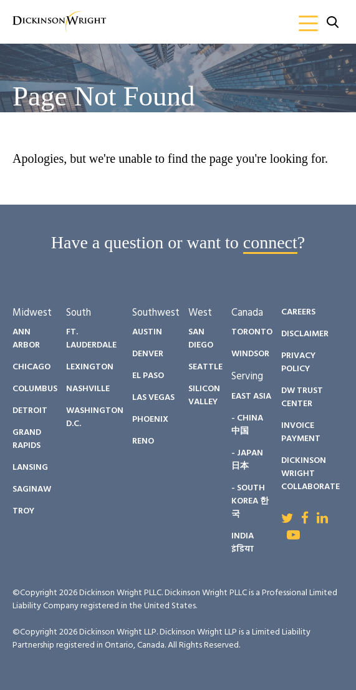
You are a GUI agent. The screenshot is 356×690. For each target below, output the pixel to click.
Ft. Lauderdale (91, 339)
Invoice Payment (300, 432)
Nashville (88, 389)
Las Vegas (153, 397)
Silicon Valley (204, 395)
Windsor (250, 354)
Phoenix (150, 419)
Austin (147, 332)
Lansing (30, 467)
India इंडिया (242, 543)
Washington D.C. (94, 417)
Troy (23, 511)
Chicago (31, 367)
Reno (143, 441)
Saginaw (31, 489)
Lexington (89, 367)
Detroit (29, 410)
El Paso (148, 375)
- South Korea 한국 (250, 501)
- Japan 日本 (247, 460)
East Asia (251, 396)
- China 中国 (247, 425)
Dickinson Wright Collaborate (310, 473)
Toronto (251, 332)
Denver (147, 354)
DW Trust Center (302, 397)
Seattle (205, 367)
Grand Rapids (26, 439)
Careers (298, 312)
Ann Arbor (26, 339)
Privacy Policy (298, 362)
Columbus (34, 389)
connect (270, 242)
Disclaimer (305, 334)
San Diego (200, 339)
